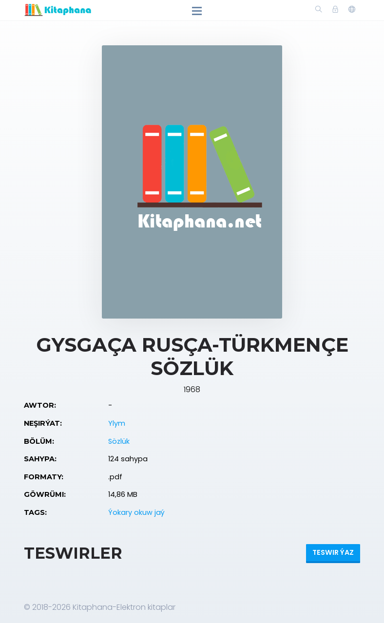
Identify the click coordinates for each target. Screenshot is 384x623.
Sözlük (119, 441)
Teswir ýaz (333, 552)
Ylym (116, 423)
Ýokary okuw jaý (136, 512)
